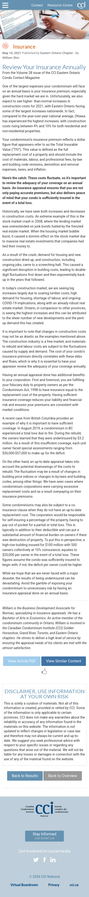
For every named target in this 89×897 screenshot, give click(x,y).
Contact (37, 5)
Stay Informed (44, 836)
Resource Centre (60, 5)
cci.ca (74, 885)
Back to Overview (62, 776)
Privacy (53, 885)
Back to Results (25, 776)
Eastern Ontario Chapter (56, 53)
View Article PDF (22, 661)
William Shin (10, 57)
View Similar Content (63, 661)
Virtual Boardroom (24, 885)
